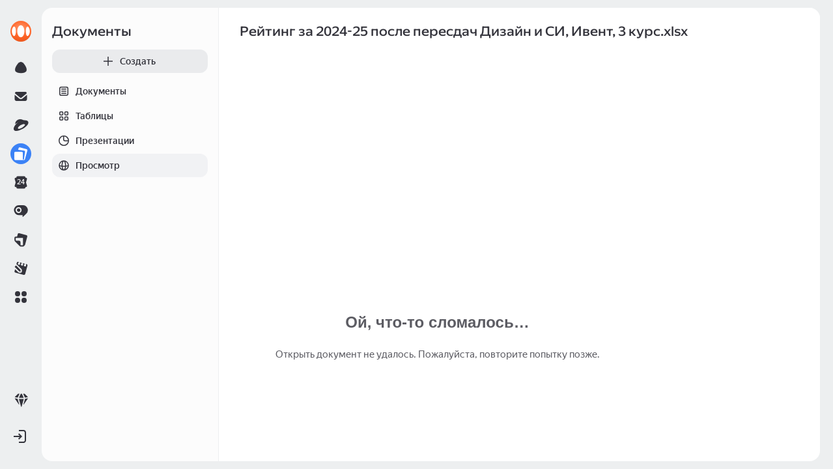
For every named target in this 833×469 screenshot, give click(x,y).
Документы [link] (92, 31)
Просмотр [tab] (86, 165)
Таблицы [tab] (82, 116)
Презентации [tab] (93, 140)
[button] (20, 297)
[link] (20, 31)
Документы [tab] (89, 91)
